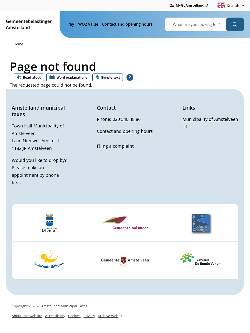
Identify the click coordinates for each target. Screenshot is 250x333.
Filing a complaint (115, 146)
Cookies (74, 315)
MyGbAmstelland (192, 5)
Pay (70, 24)
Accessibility (55, 315)
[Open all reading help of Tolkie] (129, 77)
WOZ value (88, 24)
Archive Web (110, 316)
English (228, 5)
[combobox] (201, 24)
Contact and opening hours (127, 24)
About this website (27, 315)
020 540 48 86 (127, 119)
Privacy (89, 315)
